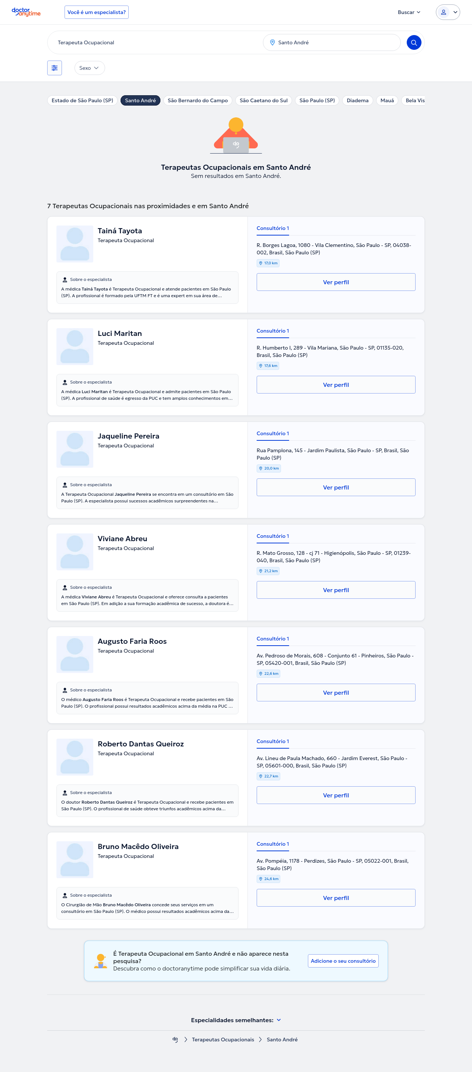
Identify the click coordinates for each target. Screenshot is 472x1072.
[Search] (414, 42)
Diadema (357, 100)
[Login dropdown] (448, 12)
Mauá (387, 100)
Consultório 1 (273, 228)
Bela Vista (418, 100)
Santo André (140, 100)
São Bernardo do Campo (198, 100)
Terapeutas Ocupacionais (223, 1040)
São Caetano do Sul (264, 100)
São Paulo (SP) (317, 100)
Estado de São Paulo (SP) (82, 100)
